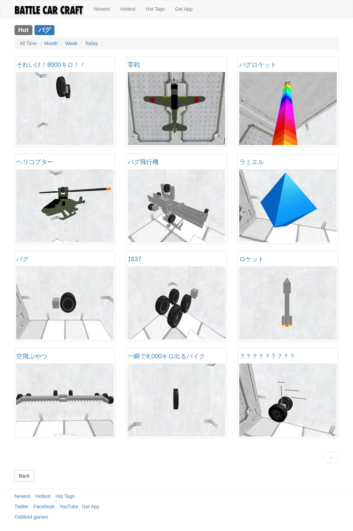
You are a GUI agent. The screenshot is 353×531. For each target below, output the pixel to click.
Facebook (43, 506)
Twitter (21, 506)
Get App (184, 9)
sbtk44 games (33, 517)
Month (51, 43)
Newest (102, 9)
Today (91, 43)
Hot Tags (155, 9)
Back (24, 476)
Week (71, 43)
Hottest (127, 9)
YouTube (69, 506)
